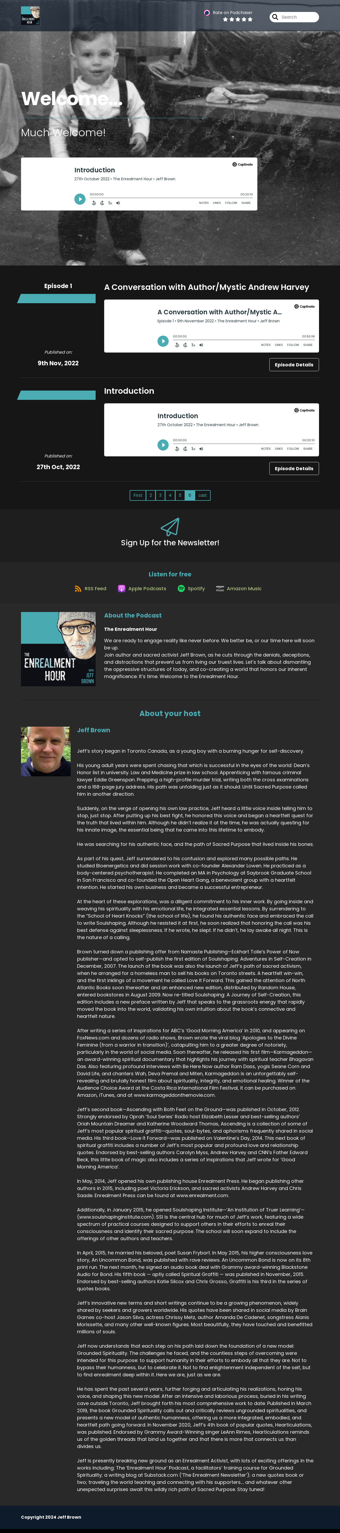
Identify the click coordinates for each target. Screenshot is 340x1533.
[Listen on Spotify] (192, 592)
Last (202, 495)
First (137, 495)
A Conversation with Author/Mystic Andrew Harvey (206, 287)
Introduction (129, 391)
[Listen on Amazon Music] (242, 592)
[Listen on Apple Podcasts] (140, 592)
